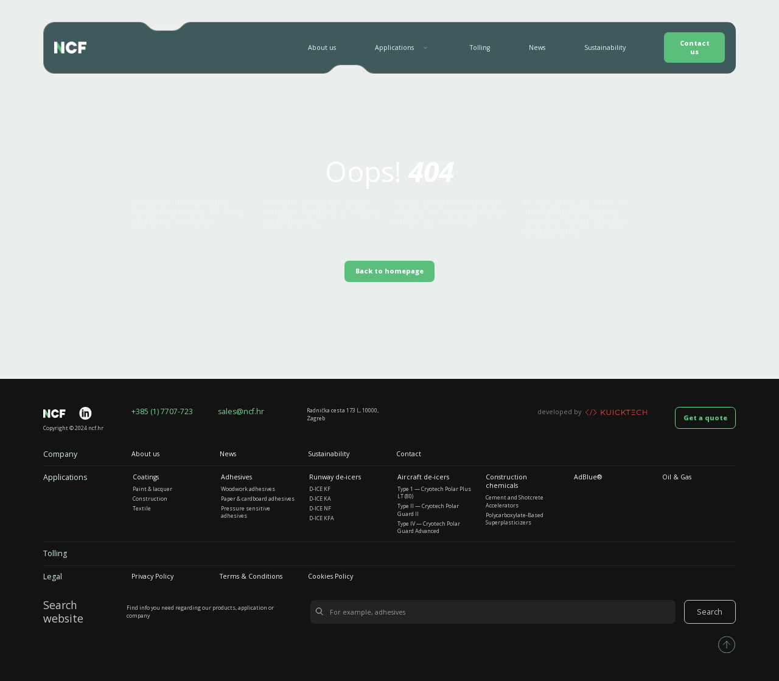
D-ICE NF (320, 508)
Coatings (146, 477)
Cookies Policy (330, 576)
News (537, 47)
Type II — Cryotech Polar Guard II (428, 510)
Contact (408, 454)
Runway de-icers (335, 477)
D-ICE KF (319, 489)
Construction (150, 499)
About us (322, 47)
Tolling (480, 47)
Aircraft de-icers (423, 477)
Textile (142, 508)
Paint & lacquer (152, 489)
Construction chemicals (506, 481)
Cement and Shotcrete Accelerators (514, 501)
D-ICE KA (320, 499)
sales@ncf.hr (241, 412)
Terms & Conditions (251, 576)
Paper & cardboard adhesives (258, 499)
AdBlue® (588, 477)
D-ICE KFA (321, 518)
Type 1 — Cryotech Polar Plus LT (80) (434, 492)
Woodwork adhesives (248, 489)
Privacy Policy (152, 576)
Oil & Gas (676, 477)
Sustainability (605, 47)
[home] (70, 47)
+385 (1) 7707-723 (162, 412)
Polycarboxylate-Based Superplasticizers (514, 519)
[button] (403, 47)
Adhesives (236, 477)
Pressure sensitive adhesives (245, 512)
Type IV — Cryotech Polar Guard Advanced (428, 527)
